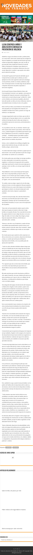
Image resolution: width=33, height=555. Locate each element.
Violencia (15, 447)
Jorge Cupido (6, 52)
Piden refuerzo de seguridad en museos (14, 509)
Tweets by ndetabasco (6, 540)
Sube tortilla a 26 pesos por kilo (11, 491)
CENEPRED (8, 447)
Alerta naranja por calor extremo (12, 528)
